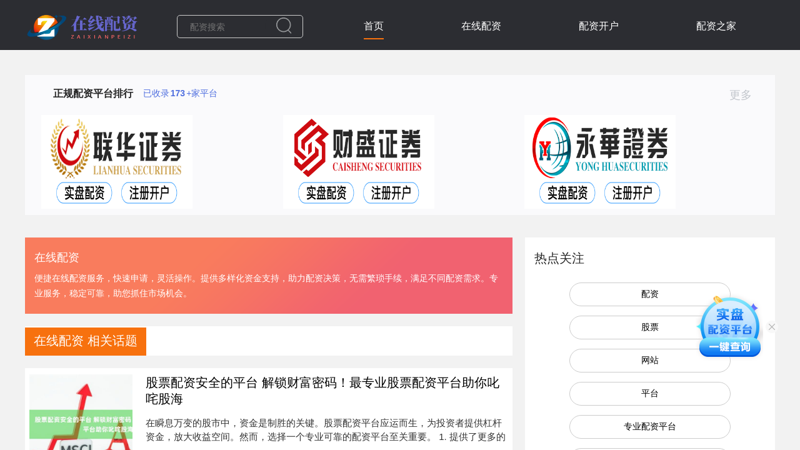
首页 (374, 26)
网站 (650, 360)
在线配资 (481, 26)
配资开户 (599, 26)
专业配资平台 (650, 426)
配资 (650, 294)
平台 (650, 393)
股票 (650, 327)
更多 (745, 95)
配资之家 (716, 26)
